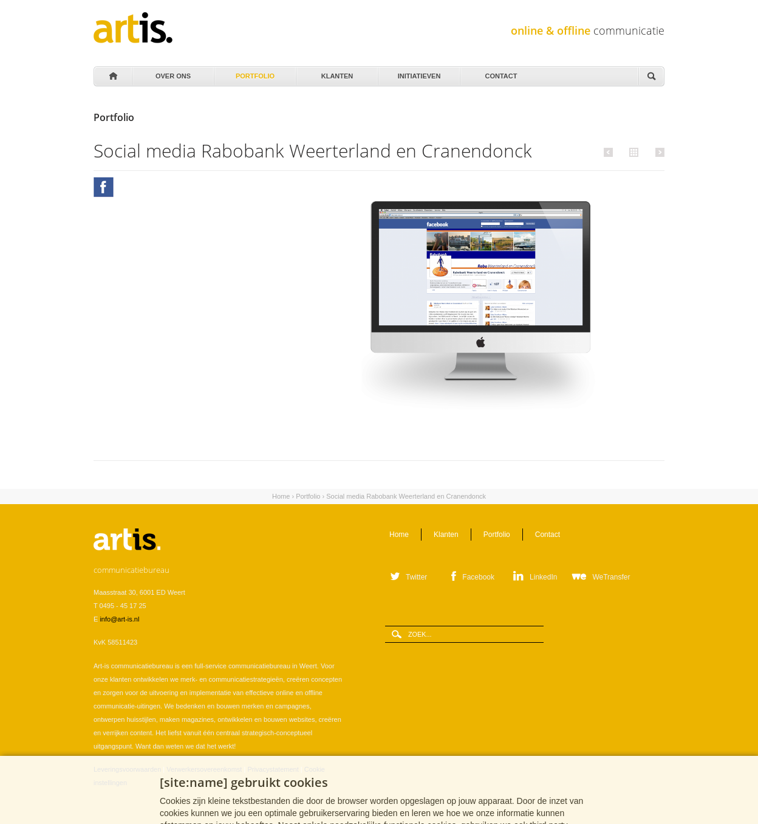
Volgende (658, 152)
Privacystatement (272, 769)
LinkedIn (543, 577)
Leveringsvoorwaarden (127, 769)
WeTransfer (611, 577)
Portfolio (254, 73)
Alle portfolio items (632, 151)
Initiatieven (418, 73)
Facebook (104, 187)
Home (112, 76)
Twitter (416, 577)
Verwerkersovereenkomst (204, 769)
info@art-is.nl (119, 619)
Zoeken (651, 77)
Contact (500, 73)
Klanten (336, 73)
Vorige (610, 152)
